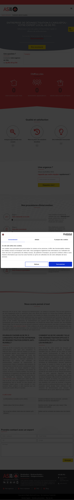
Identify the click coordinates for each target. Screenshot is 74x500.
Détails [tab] (37, 239)
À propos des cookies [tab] (61, 239)
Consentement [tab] (12, 239)
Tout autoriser (60, 264)
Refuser (36, 264)
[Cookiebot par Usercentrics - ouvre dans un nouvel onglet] (64, 234)
